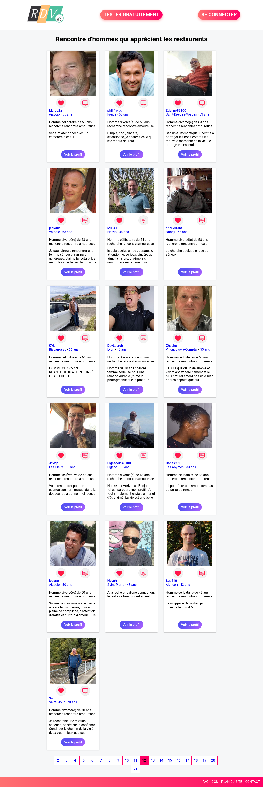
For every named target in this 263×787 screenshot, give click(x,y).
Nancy (170, 232)
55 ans (67, 114)
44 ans (124, 232)
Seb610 (171, 581)
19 (204, 760)
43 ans (185, 585)
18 (196, 760)
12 (144, 760)
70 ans (72, 702)
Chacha (171, 346)
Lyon (110, 349)
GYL (52, 346)
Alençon (172, 585)
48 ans (122, 349)
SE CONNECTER (219, 15)
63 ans (204, 114)
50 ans (67, 585)
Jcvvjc (53, 463)
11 (135, 760)
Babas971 (173, 463)
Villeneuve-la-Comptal (181, 349)
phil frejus (114, 110)
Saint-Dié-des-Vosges (181, 114)
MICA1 (112, 228)
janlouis (54, 228)
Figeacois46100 (119, 463)
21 (135, 769)
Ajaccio (54, 114)
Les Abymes (175, 467)
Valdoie (54, 232)
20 (213, 760)
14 (161, 760)
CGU (215, 782)
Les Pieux (56, 467)
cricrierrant (174, 228)
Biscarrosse (57, 349)
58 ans (182, 232)
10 (127, 760)
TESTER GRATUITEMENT (131, 15)
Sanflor (54, 698)
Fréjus (111, 114)
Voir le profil (73, 154)
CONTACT (252, 782)
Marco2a (55, 110)
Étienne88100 (176, 110)
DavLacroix (115, 346)
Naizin (112, 232)
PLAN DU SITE (231, 782)
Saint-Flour (57, 702)
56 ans (124, 114)
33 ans (191, 467)
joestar (54, 581)
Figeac (112, 467)
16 (178, 760)
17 (187, 760)
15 (170, 760)
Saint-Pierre (115, 585)
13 (153, 760)
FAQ (206, 782)
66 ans (74, 349)
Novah (112, 581)
